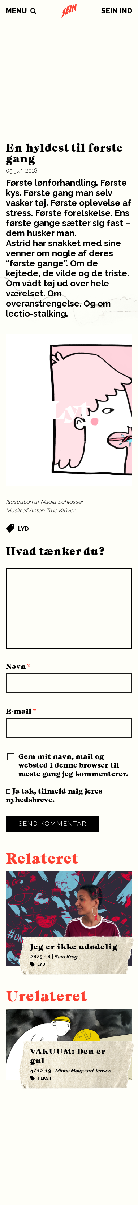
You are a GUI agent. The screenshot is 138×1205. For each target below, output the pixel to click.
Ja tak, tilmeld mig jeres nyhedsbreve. (54, 795)
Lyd (23, 528)
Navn (18, 666)
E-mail (21, 711)
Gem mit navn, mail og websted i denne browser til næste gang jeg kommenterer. (73, 765)
